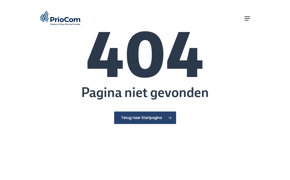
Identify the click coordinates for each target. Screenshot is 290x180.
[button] (247, 18)
